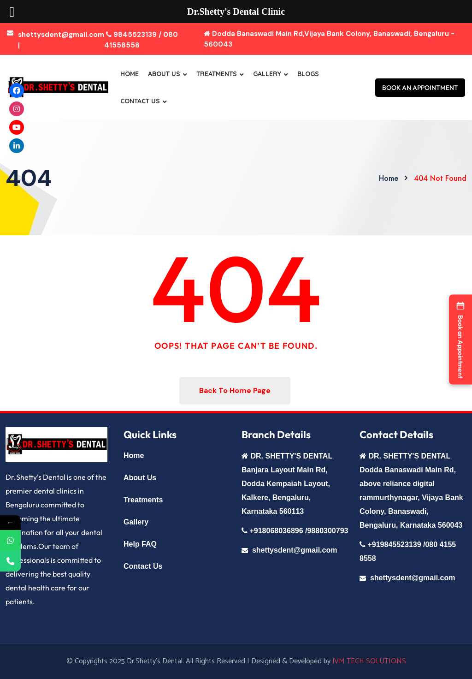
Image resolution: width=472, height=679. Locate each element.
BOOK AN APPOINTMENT (420, 87)
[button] (460, 340)
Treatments (216, 74)
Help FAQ (140, 544)
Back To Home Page (235, 390)
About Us (164, 74)
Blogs (308, 74)
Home (129, 74)
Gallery (267, 74)
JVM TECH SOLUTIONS (369, 661)
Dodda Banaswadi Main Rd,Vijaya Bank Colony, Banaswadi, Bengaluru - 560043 (329, 39)
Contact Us (140, 101)
